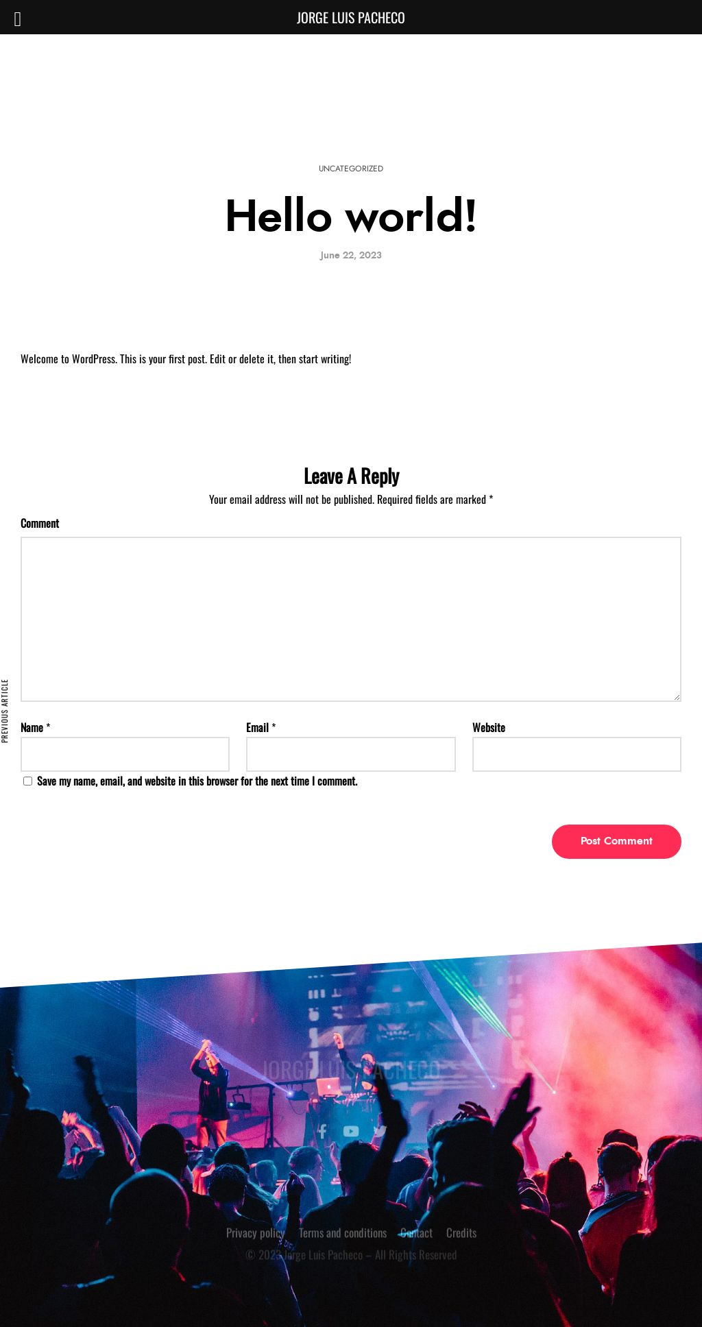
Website (488, 727)
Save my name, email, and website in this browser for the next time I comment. (197, 780)
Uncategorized (351, 169)
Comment (40, 523)
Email (257, 727)
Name (32, 727)
